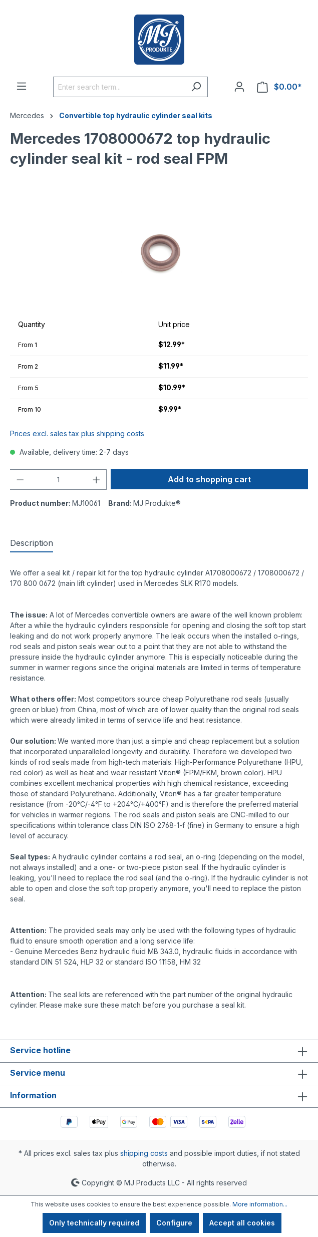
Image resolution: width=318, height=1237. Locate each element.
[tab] (31, 543)
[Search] (196, 87)
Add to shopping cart (209, 479)
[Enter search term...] (119, 87)
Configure (174, 1222)
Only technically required (94, 1222)
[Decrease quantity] (20, 479)
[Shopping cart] (279, 87)
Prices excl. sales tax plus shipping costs (77, 433)
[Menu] (21, 86)
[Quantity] (58, 479)
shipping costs (144, 1153)
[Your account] (239, 86)
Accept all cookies (242, 1222)
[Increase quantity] (96, 479)
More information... (259, 1204)
